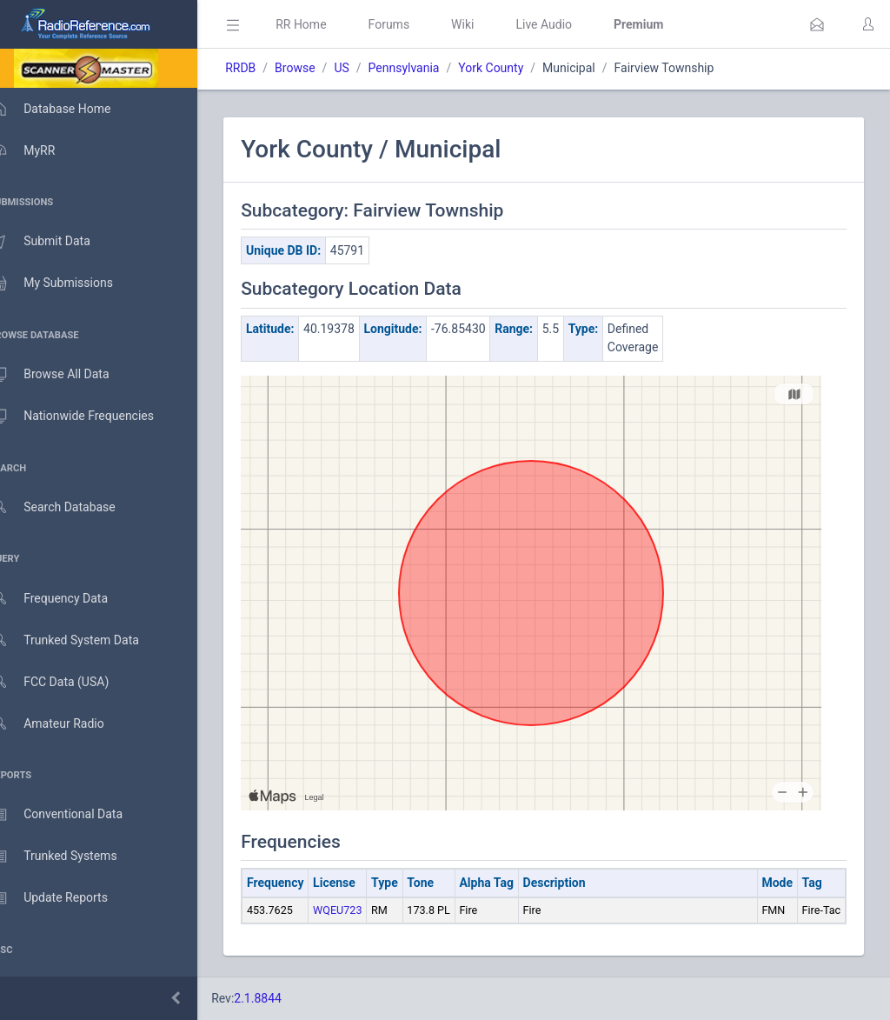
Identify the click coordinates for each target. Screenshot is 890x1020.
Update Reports (66, 898)
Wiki (487, 24)
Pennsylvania (428, 68)
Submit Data (58, 242)
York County (515, 68)
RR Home (326, 24)
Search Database (70, 507)
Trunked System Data (82, 640)
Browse (320, 68)
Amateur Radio (65, 724)
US (366, 68)
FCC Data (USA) (67, 682)
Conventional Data (74, 815)
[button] (817, 24)
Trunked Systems (71, 856)
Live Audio (569, 24)
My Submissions (69, 283)
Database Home (68, 109)
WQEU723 (362, 910)
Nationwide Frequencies (89, 416)
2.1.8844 (283, 998)
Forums (414, 24)
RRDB (265, 68)
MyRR (40, 150)
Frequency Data (66, 598)
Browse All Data (67, 375)
